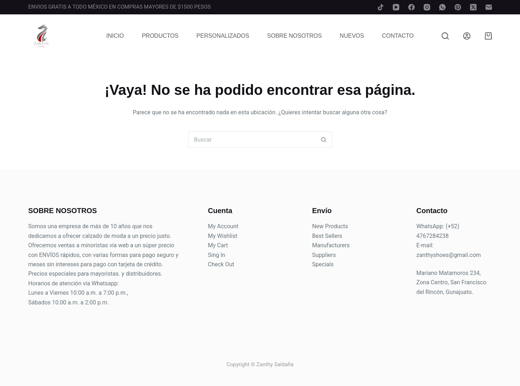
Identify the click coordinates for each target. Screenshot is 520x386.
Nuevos (352, 36)
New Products (330, 226)
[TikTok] (380, 7)
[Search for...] (252, 140)
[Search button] (324, 140)
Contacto (398, 36)
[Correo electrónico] (489, 7)
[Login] (466, 36)
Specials (323, 264)
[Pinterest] (458, 7)
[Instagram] (427, 7)
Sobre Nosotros (294, 36)
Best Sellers (327, 236)
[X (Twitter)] (473, 7)
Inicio (115, 36)
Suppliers (324, 255)
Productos (160, 36)
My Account (223, 226)
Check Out (221, 264)
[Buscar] (445, 36)
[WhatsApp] (442, 7)
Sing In (216, 255)
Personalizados (223, 36)
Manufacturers (331, 245)
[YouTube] (396, 7)
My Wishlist (223, 236)
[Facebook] (411, 7)
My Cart (218, 245)
